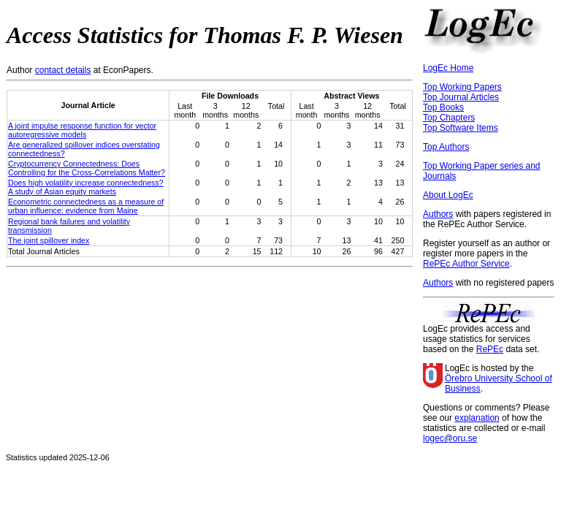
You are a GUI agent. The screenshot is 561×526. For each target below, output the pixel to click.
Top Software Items (460, 128)
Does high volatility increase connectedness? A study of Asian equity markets (86, 187)
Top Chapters (449, 118)
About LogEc (448, 195)
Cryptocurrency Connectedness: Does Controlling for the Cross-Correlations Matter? (86, 168)
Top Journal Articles (461, 97)
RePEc (489, 349)
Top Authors (446, 147)
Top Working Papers (462, 87)
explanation (476, 418)
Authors (438, 214)
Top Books (443, 107)
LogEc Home (448, 68)
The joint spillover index (48, 240)
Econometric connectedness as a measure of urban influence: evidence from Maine (86, 206)
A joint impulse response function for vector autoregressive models (82, 130)
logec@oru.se (450, 438)
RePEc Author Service (466, 264)
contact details (63, 70)
